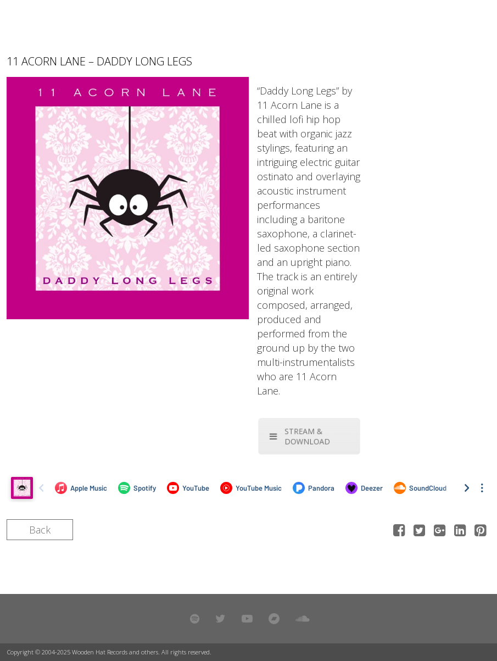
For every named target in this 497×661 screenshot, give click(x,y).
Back (40, 529)
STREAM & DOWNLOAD (300, 436)
